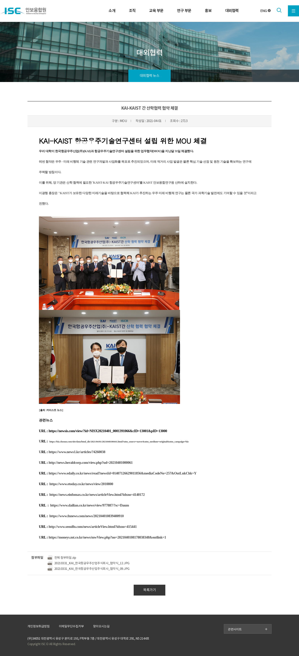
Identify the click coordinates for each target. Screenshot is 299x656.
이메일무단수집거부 (71, 626)
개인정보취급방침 (38, 626)
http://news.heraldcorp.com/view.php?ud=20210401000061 (91, 463)
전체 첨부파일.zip (65, 558)
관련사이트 (248, 629)
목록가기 (149, 590)
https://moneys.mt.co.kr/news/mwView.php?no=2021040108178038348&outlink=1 (107, 537)
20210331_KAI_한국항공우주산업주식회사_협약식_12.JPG (91, 563)
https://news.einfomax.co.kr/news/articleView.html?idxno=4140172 (97, 495)
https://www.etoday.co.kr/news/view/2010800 (81, 484)
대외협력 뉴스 (149, 76)
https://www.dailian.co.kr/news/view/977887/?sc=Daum (89, 505)
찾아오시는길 (101, 626)
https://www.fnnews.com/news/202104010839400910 (86, 516)
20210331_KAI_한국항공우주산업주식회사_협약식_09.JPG (91, 569)
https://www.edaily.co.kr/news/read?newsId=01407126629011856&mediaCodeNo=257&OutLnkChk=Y (122, 473)
